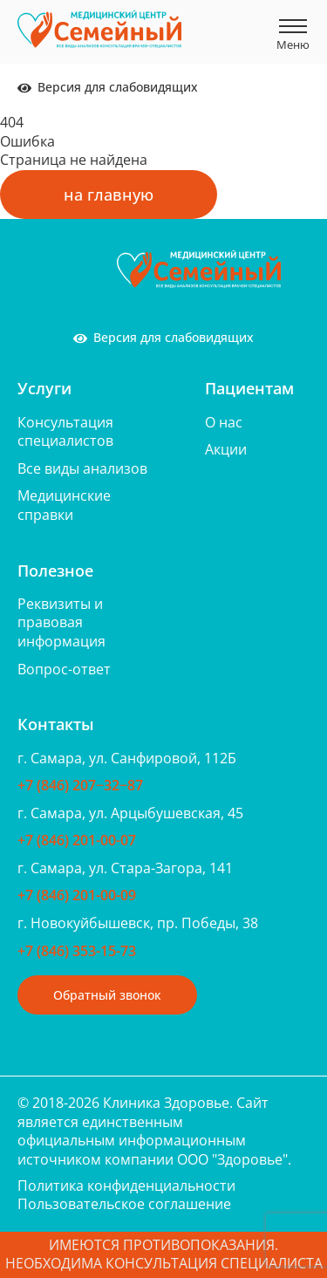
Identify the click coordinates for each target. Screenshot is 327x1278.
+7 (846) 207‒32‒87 (80, 785)
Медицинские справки (64, 505)
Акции (226, 449)
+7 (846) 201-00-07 (76, 840)
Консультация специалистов (65, 432)
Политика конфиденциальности (126, 1185)
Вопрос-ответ (64, 669)
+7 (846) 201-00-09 (76, 895)
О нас (223, 422)
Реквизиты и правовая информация (61, 622)
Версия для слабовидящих (107, 87)
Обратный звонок (107, 995)
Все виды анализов (82, 468)
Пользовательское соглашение (124, 1203)
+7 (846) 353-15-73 (76, 950)
